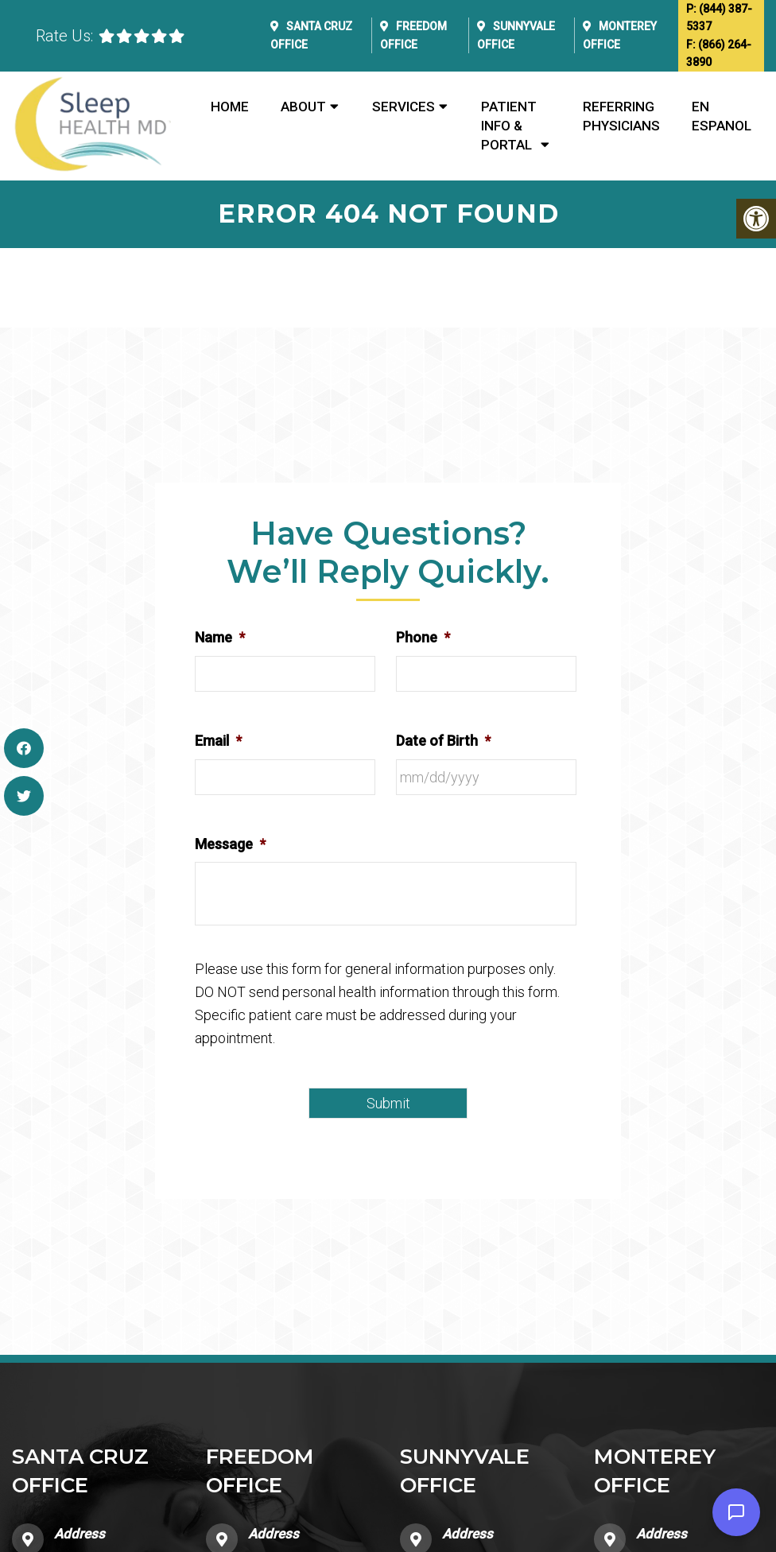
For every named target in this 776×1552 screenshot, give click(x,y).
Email (218, 740)
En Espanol (721, 116)
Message (230, 844)
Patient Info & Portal (509, 126)
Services (403, 106)
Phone (423, 637)
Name (220, 637)
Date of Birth (443, 740)
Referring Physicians (621, 116)
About (303, 106)
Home (230, 106)
